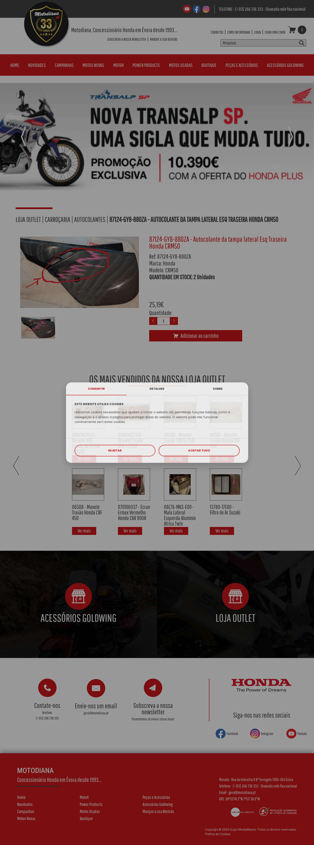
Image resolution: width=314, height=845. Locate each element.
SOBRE (217, 389)
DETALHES (157, 389)
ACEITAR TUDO (199, 450)
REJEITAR (115, 450)
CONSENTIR (96, 389)
